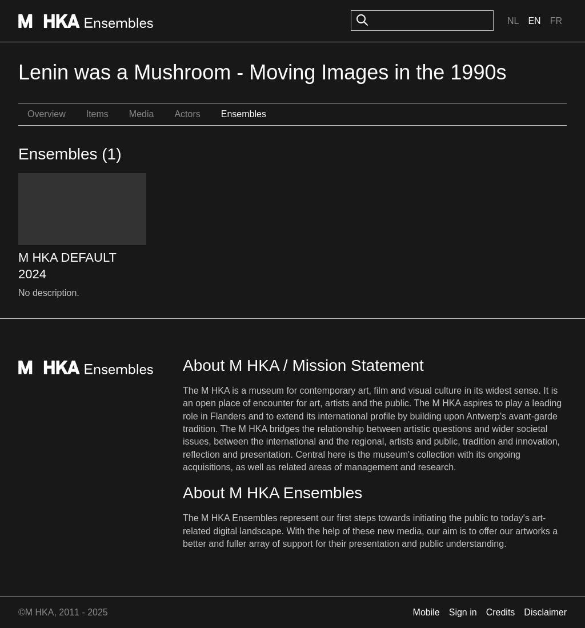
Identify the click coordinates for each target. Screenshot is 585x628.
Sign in (463, 612)
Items (97, 114)
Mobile (426, 612)
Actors (187, 114)
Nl (513, 21)
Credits (500, 612)
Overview (46, 114)
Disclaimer (545, 612)
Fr (556, 21)
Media (141, 114)
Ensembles (243, 114)
